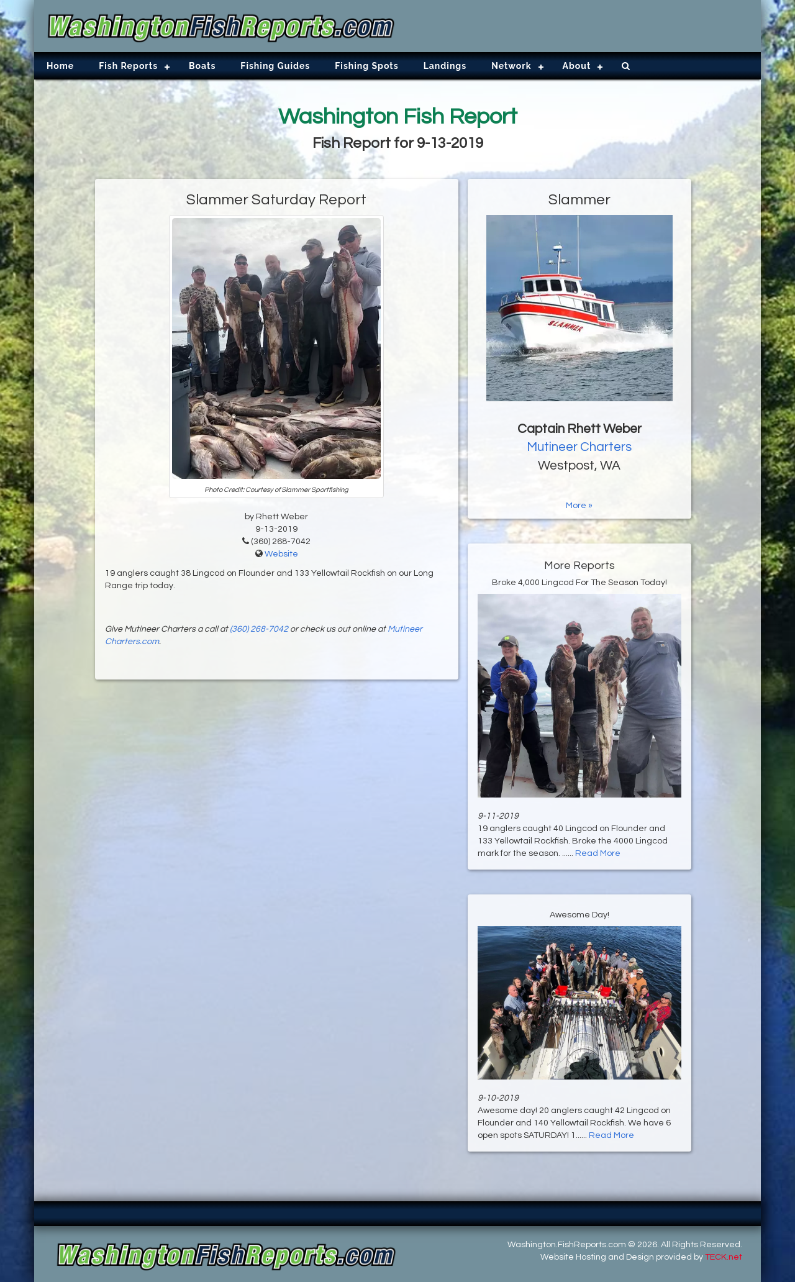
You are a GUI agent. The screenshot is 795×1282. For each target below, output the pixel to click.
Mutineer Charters (579, 446)
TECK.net (723, 1257)
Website (281, 554)
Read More (597, 853)
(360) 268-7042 (259, 629)
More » (579, 505)
